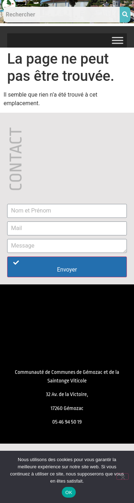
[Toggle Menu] (117, 40)
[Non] (122, 476)
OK (68, 492)
